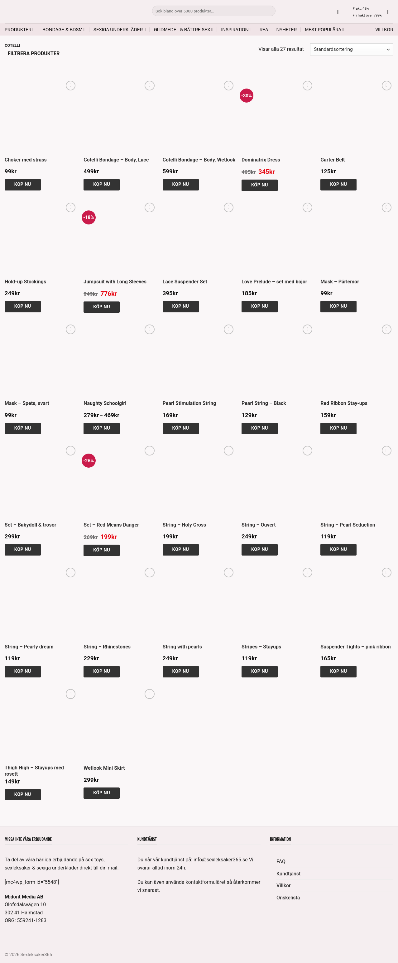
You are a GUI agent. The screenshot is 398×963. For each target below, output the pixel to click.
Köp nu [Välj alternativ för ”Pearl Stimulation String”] (180, 428)
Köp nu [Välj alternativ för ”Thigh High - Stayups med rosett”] (22, 794)
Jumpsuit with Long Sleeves (115, 282)
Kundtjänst (288, 874)
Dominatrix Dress (261, 160)
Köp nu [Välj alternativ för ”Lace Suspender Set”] (180, 306)
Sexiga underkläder (120, 29)
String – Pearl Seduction (347, 525)
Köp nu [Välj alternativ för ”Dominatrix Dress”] (259, 185)
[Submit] (270, 11)
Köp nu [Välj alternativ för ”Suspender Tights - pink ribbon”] (338, 671)
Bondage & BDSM (63, 29)
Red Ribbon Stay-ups (343, 403)
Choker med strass (26, 160)
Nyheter (286, 29)
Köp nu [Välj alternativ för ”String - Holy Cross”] (180, 549)
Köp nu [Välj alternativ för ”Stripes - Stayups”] (259, 671)
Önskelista (288, 898)
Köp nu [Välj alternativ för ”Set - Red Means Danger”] (101, 550)
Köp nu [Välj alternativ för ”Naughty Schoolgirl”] (101, 428)
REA (264, 29)
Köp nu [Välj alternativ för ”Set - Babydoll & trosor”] (22, 549)
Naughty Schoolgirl (105, 403)
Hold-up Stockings (25, 282)
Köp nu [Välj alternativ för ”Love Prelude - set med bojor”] (259, 306)
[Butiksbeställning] (351, 49)
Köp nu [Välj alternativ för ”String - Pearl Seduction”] (338, 549)
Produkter (19, 29)
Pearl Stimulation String (189, 403)
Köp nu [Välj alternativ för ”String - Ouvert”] (259, 549)
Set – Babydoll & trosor (30, 525)
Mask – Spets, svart (27, 403)
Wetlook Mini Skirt (104, 768)
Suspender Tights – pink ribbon (355, 647)
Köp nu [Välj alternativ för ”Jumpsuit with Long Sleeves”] (101, 307)
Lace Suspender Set (185, 282)
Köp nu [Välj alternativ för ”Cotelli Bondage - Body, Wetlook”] (180, 184)
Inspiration (236, 29)
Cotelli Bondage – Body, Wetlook (199, 160)
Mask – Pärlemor (339, 282)
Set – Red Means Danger (111, 525)
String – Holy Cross (184, 525)
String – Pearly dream (29, 647)
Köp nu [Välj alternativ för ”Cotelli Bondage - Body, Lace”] (101, 184)
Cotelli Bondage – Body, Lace (116, 160)
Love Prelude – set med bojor (274, 282)
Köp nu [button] (22, 184)
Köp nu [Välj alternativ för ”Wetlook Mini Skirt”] (101, 793)
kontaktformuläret (206, 882)
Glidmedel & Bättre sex (183, 29)
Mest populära (324, 29)
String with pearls (182, 647)
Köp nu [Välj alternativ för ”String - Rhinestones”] (101, 671)
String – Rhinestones (107, 647)
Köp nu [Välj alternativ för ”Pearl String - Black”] (259, 428)
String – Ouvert (259, 525)
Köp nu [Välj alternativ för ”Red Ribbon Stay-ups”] (338, 428)
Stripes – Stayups (261, 647)
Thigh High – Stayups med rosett (34, 771)
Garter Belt (332, 160)
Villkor (384, 29)
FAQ (280, 861)
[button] (340, 12)
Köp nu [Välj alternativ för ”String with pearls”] (180, 671)
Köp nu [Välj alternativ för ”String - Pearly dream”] (22, 671)
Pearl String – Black (264, 403)
